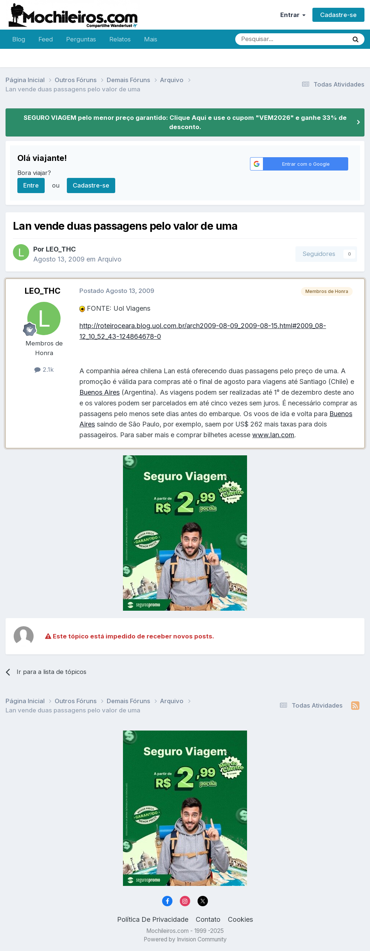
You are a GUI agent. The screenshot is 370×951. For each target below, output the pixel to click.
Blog (18, 39)
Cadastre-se (338, 14)
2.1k (44, 369)
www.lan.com (273, 435)
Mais (150, 39)
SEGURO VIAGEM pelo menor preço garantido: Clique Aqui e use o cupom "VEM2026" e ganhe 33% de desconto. (185, 122)
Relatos (120, 39)
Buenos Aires (99, 392)
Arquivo (109, 259)
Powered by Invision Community (185, 939)
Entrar (292, 14)
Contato (208, 919)
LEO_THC (61, 249)
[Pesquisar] (267, 39)
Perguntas (81, 39)
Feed (45, 39)
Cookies (240, 919)
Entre (31, 185)
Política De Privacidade (152, 919)
